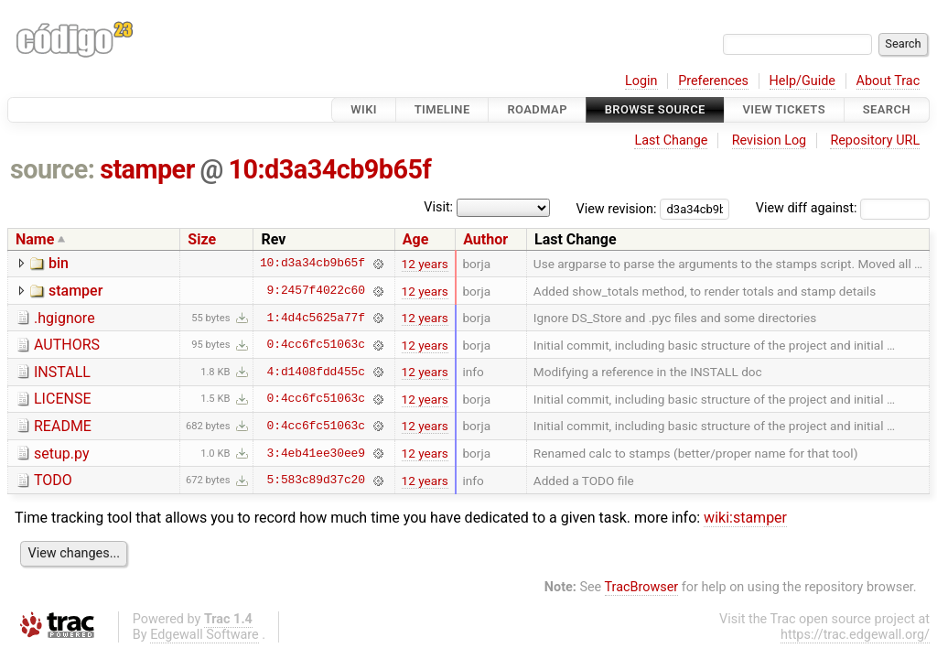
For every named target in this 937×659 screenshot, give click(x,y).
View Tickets (784, 109)
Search (886, 109)
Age (416, 239)
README (63, 426)
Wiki (363, 109)
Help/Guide (802, 81)
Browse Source (655, 109)
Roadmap (537, 109)
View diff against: (843, 208)
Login (641, 81)
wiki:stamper (745, 517)
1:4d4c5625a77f (316, 317)
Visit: (438, 207)
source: (52, 169)
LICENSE (62, 398)
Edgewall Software (204, 635)
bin (58, 263)
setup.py (61, 453)
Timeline (442, 109)
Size (202, 239)
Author (485, 239)
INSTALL (62, 372)
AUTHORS (67, 344)
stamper (147, 169)
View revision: (616, 208)
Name (35, 239)
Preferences (713, 81)
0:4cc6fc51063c (316, 345)
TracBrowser (642, 587)
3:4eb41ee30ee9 (316, 453)
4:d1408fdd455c (316, 371)
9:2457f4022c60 (316, 291)
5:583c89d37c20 (316, 480)
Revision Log (769, 140)
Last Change (670, 140)
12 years (425, 263)
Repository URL (875, 140)
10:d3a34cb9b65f (330, 169)
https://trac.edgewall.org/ (855, 635)
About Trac (888, 81)
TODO (53, 480)
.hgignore (64, 318)
